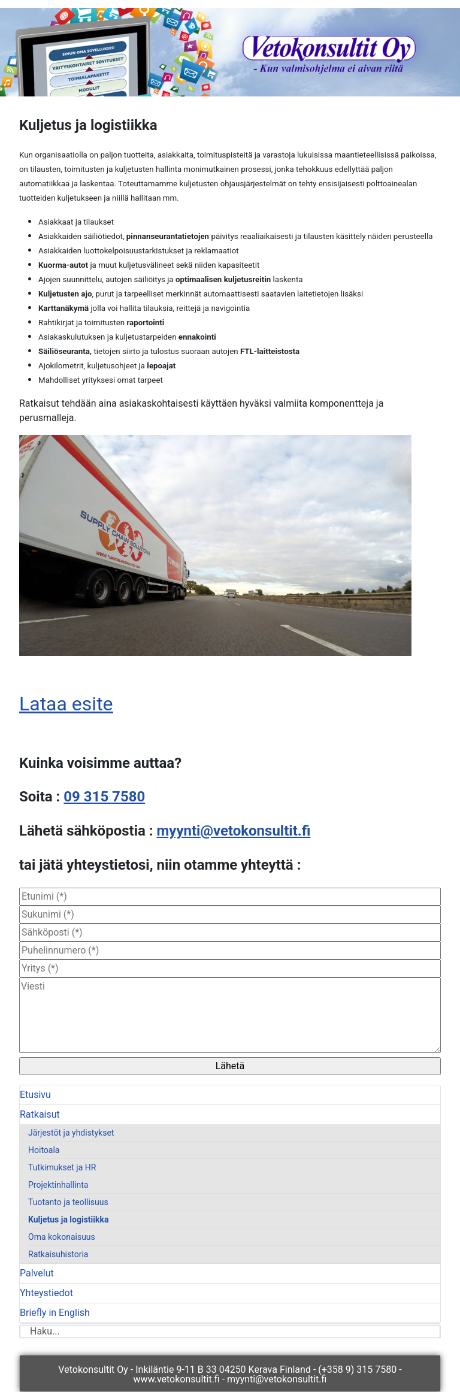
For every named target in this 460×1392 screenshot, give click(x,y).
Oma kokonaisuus (61, 1237)
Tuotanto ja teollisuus (68, 1202)
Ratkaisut (40, 1114)
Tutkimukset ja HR (62, 1167)
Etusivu (35, 1094)
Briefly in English (55, 1312)
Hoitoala (43, 1150)
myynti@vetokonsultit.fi (234, 830)
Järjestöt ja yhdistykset (71, 1132)
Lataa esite (66, 703)
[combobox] (230, 1331)
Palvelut (37, 1273)
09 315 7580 (104, 796)
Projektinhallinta (58, 1185)
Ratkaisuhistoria (58, 1254)
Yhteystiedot (46, 1293)
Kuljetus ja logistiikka (68, 1219)
